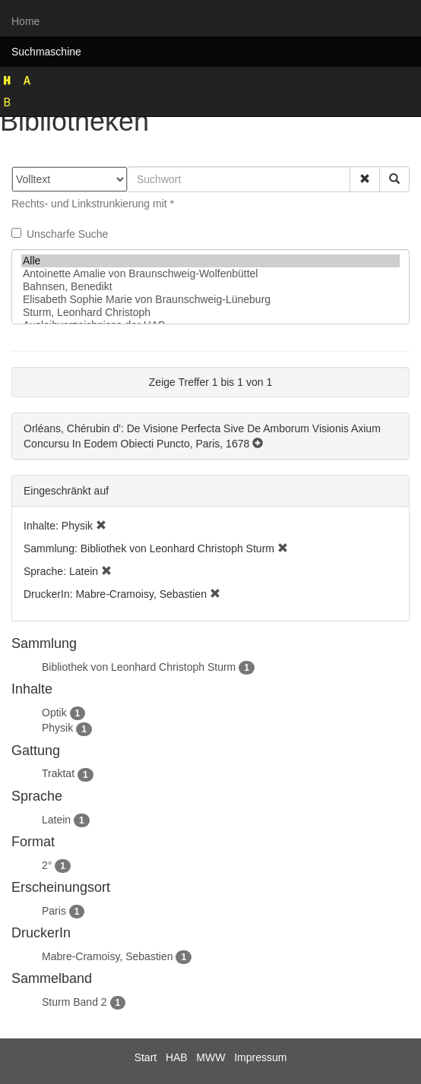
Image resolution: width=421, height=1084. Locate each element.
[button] (365, 179)
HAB (177, 1057)
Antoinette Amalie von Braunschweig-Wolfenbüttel (210, 273)
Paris (54, 911)
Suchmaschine (46, 52)
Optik (54, 712)
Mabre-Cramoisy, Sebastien (107, 956)
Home (25, 21)
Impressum (260, 1057)
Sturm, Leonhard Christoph (210, 312)
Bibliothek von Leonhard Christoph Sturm (139, 667)
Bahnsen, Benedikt (210, 286)
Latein (56, 820)
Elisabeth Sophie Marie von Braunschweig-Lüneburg (210, 299)
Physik (57, 728)
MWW (210, 1057)
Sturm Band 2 (74, 1002)
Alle (210, 260)
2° (47, 865)
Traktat (58, 773)
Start (146, 1057)
